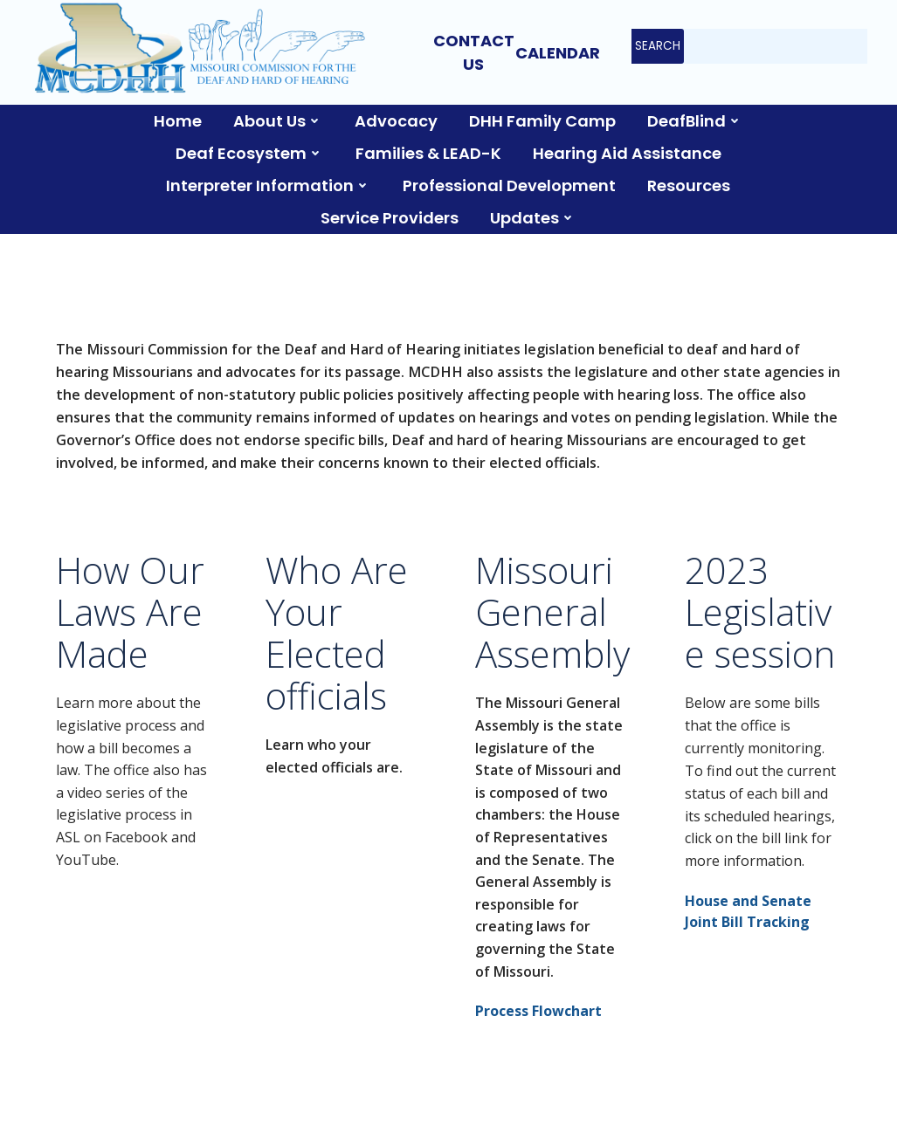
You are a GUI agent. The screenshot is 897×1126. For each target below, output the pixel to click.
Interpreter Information (268, 185)
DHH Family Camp (542, 121)
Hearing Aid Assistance (627, 153)
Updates (533, 218)
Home (178, 121)
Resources (688, 185)
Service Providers (390, 218)
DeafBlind (695, 121)
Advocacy (396, 121)
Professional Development (509, 185)
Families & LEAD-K (428, 153)
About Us (278, 121)
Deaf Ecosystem (250, 153)
